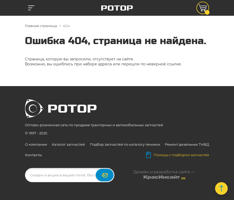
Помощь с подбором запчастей (177, 155)
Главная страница (41, 26)
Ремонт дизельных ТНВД (187, 144)
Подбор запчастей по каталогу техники (125, 144)
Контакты (33, 155)
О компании (36, 144)
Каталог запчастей (68, 144)
